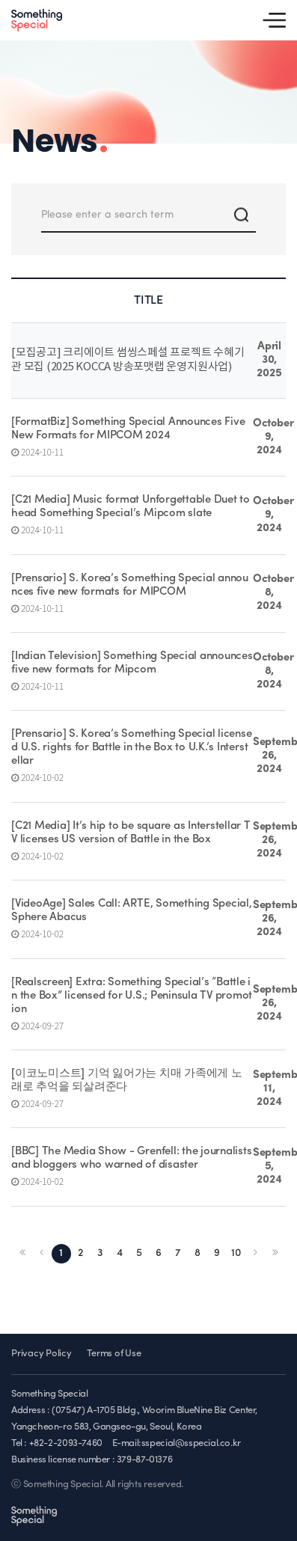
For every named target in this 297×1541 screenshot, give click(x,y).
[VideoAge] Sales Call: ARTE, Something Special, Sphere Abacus (131, 910)
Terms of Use (114, 1353)
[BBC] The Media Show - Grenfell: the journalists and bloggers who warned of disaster (131, 1158)
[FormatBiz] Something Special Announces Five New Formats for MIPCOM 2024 (128, 429)
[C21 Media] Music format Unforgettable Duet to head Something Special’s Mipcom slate (130, 506)
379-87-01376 (144, 1460)
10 (236, 1253)
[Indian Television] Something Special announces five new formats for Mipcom (132, 663)
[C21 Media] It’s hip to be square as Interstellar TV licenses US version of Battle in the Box (131, 833)
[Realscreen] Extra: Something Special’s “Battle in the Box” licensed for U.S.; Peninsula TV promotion (131, 996)
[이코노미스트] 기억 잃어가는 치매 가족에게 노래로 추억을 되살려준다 (126, 1080)
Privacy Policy (41, 1353)
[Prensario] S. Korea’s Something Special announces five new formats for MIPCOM (129, 585)
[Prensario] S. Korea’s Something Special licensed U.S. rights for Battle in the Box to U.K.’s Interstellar (131, 748)
